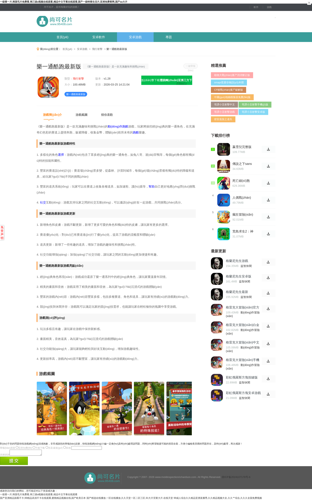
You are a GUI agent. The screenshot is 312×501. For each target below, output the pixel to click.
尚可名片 (76, 21)
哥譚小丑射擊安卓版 (253, 111)
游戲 (269, 7)
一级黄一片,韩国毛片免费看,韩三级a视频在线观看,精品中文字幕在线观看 (38, 495)
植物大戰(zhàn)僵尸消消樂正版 (232, 75)
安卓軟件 (98, 37)
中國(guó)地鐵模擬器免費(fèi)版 (232, 97)
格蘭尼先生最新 (237, 292)
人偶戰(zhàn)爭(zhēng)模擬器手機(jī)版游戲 (242, 197)
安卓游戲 (135, 37)
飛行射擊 (97, 49)
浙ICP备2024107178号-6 (236, 478)
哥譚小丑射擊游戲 (224, 111)
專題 (169, 37)
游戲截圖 (82, 114)
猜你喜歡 (107, 114)
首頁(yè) (62, 37)
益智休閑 (246, 266)
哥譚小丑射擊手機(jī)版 (255, 104)
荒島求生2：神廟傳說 (242, 231)
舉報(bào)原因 (7, 448)
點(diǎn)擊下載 (166, 82)
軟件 (256, 7)
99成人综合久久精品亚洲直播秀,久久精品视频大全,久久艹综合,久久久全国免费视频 (218, 499)
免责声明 (2, 233)
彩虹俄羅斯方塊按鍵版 (242, 377)
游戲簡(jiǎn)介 (52, 114)
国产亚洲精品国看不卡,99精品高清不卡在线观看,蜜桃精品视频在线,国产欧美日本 (43, 499)
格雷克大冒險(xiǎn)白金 (242, 325)
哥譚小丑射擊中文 (224, 104)
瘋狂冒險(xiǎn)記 (242, 214)
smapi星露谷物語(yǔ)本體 (229, 82)
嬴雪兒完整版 (242, 147)
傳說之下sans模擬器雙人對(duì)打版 (242, 164)
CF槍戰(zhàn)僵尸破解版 (228, 89)
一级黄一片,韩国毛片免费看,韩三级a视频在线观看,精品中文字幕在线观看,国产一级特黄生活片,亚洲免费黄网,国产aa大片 (63, 1)
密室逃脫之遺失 (223, 119)
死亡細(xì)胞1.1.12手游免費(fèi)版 (241, 181)
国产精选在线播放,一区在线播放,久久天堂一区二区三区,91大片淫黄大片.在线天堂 (130, 499)
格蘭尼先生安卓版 (238, 276)
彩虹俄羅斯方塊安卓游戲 (243, 393)
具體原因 (5, 456)
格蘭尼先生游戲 (237, 261)
